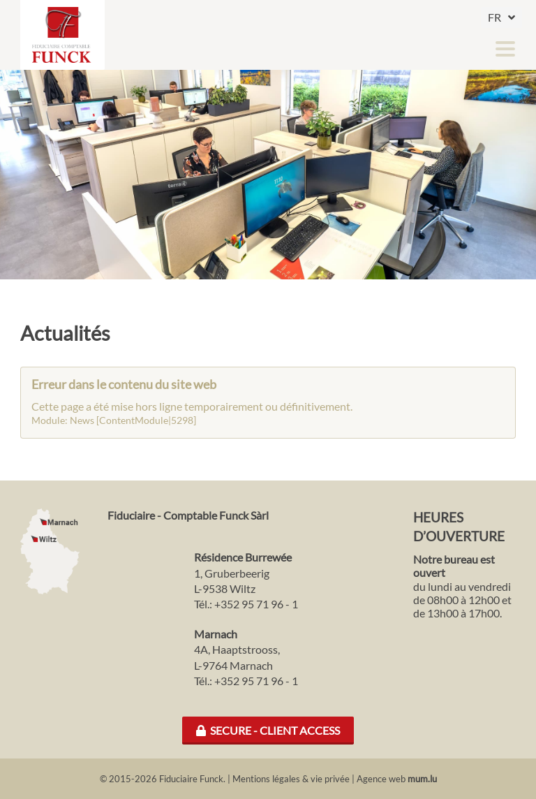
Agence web (381, 778)
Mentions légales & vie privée (291, 778)
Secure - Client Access (268, 730)
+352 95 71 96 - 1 (256, 603)
